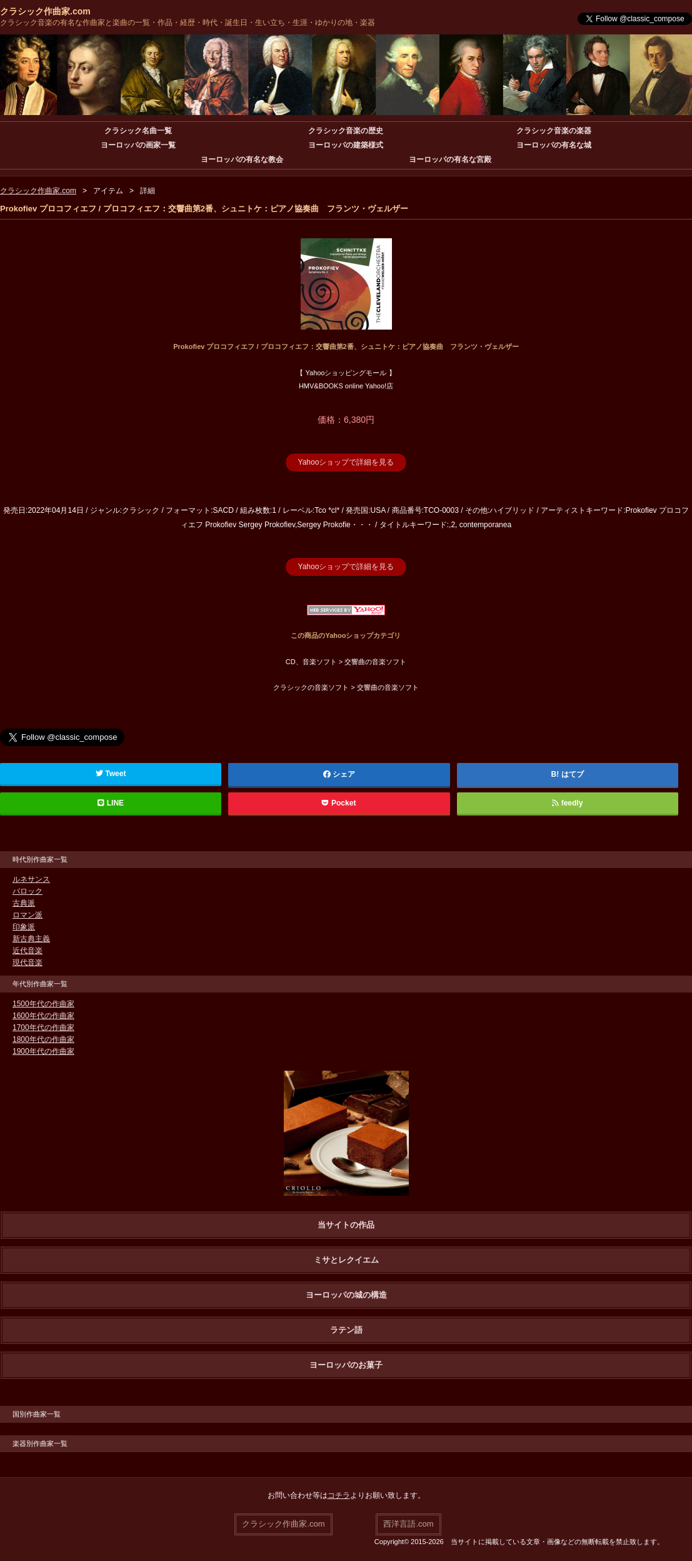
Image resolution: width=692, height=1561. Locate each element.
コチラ (339, 1495)
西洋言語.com (408, 1523)
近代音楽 (28, 950)
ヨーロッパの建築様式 (345, 145)
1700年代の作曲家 (43, 1027)
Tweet (111, 773)
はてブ (572, 774)
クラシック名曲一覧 (138, 130)
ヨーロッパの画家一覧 (138, 145)
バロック (28, 891)
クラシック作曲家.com (45, 11)
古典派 (24, 903)
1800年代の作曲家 (43, 1039)
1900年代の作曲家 (43, 1051)
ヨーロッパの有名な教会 (242, 159)
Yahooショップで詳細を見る (346, 462)
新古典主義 (31, 938)
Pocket (339, 803)
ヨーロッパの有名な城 (553, 145)
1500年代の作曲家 (43, 1003)
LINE (111, 803)
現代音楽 (28, 962)
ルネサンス (31, 879)
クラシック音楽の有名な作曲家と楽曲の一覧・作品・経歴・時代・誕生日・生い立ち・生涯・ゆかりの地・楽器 (187, 22)
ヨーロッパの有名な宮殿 (450, 159)
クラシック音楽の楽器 (553, 130)
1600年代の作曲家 (43, 1015)
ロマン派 (28, 915)
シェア (339, 774)
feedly (567, 803)
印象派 (24, 926)
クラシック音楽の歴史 (345, 130)
